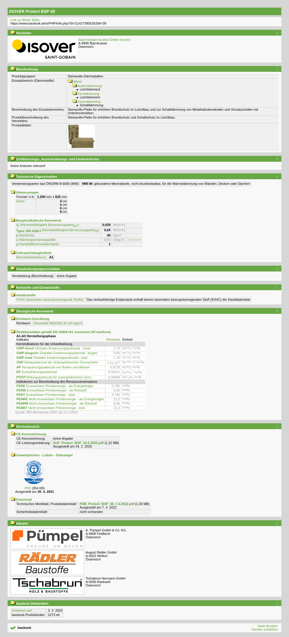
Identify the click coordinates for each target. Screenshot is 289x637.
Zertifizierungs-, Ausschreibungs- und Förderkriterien (55, 159)
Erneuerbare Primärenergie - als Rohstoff (51, 390)
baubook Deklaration (30, 603)
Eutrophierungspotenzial (36, 372)
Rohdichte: (25, 235)
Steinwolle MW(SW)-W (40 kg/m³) (58, 323)
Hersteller (21, 33)
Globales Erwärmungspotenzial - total (51, 357)
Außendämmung (87, 86)
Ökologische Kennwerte (32, 311)
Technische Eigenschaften (34, 176)
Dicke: (20, 201)
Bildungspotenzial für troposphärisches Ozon (53, 377)
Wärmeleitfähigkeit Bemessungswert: (48, 225)
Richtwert (134, 239)
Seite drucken (267, 626)
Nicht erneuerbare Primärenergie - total (50, 408)
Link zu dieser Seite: (25, 20)
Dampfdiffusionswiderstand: (37, 244)
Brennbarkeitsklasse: (31, 257)
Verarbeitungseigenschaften (35, 269)
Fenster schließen (265, 629)
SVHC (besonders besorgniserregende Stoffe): (50, 299)
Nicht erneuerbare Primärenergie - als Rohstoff (56, 403)
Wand (75, 81)
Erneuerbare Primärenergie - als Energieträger (55, 386)
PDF (27, 488)
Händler (19, 523)
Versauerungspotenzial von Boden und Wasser (53, 367)
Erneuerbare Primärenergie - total (45, 394)
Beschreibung (24, 69)
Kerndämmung (85, 93)
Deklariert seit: (22, 610)
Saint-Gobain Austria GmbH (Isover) (104, 39)
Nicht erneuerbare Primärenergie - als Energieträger (60, 399)
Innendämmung (86, 101)
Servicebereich (25, 426)
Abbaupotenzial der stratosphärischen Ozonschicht (57, 362)
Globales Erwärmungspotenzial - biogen (57, 353)
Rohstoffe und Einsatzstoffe (35, 287)
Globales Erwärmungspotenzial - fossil (53, 348)
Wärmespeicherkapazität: (36, 239)
